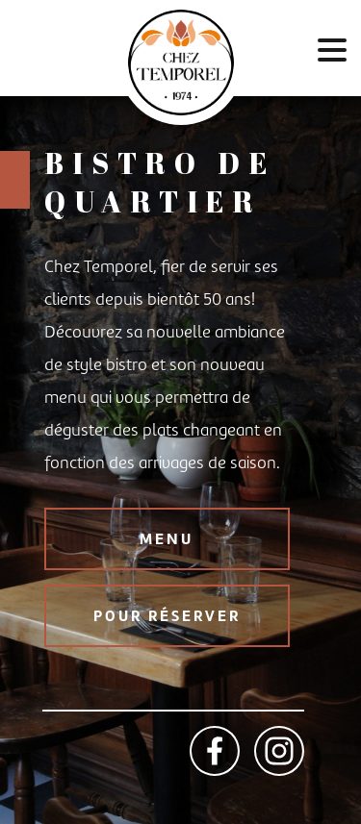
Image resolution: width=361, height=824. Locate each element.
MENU (166, 539)
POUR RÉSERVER (167, 616)
